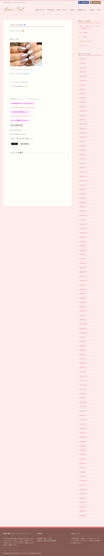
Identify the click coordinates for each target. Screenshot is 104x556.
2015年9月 (83, 494)
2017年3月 (83, 415)
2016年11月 (83, 433)
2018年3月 (83, 363)
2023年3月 (83, 106)
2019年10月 (83, 280)
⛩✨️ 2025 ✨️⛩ (85, 41)
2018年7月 (83, 346)
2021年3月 (83, 211)
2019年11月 (83, 276)
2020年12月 (83, 224)
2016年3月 (83, 467)
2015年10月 (83, 489)
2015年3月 (83, 515)
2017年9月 (83, 389)
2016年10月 (83, 437)
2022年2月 (83, 163)
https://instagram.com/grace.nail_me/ (21, 116)
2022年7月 (83, 141)
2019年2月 (83, 315)
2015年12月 (83, 480)
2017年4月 (83, 411)
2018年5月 (83, 354)
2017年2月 (83, 420)
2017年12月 (83, 376)
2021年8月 (83, 189)
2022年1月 (83, 167)
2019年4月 (83, 307)
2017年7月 (83, 398)
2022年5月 (83, 150)
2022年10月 (83, 128)
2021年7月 (83, 194)
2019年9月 (83, 285)
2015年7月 (83, 502)
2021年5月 (83, 202)
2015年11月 (83, 485)
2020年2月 (83, 263)
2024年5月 (83, 63)
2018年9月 (83, 337)
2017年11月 (83, 380)
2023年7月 (83, 89)
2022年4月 (83, 154)
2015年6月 (83, 507)
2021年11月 (83, 176)
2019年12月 (83, 272)
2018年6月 (83, 350)
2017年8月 (83, 393)
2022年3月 (83, 159)
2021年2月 (83, 215)
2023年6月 (83, 93)
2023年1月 (83, 115)
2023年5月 (83, 98)
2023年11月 (83, 72)
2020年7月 (83, 246)
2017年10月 (83, 385)
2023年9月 (83, 80)
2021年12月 (83, 172)
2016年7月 (83, 450)
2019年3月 (83, 311)
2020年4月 (83, 254)
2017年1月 (83, 424)
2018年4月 (83, 359)
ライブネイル (84, 46)
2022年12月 (83, 120)
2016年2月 (83, 472)
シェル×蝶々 (83, 37)
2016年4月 (83, 463)
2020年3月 (83, 259)
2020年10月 (83, 233)
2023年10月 (83, 76)
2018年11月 (83, 328)
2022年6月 (83, 146)
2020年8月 (83, 241)
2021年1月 (83, 220)
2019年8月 (83, 289)
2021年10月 (83, 180)
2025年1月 (83, 59)
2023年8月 (83, 85)
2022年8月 (83, 137)
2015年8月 (83, 498)
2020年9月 (83, 237)
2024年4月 (83, 67)
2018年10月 (83, 333)
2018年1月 (83, 372)
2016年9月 (83, 441)
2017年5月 (83, 406)
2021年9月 (83, 185)
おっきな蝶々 (84, 32)
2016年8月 (83, 446)
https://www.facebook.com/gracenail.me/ (23, 107)
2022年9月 (83, 133)
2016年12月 (83, 428)
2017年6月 (83, 402)
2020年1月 (83, 267)
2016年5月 (83, 459)
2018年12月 (83, 324)
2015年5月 (83, 511)
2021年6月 (83, 198)
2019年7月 (83, 293)
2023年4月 (83, 102)
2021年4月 (83, 207)
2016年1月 (83, 476)
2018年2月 (83, 367)
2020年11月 (83, 228)
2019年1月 (83, 320)
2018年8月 (83, 341)
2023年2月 (83, 111)
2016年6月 (83, 454)
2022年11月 (83, 124)
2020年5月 (83, 250)
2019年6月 (83, 298)
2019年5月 (83, 302)
